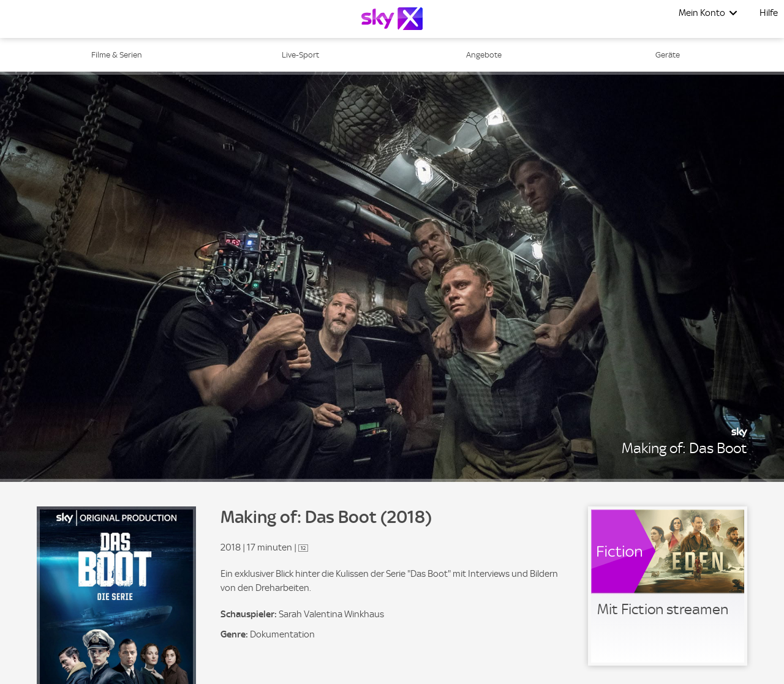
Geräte (667, 54)
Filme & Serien (116, 54)
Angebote (484, 54)
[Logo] (392, 18)
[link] (667, 586)
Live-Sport (300, 54)
